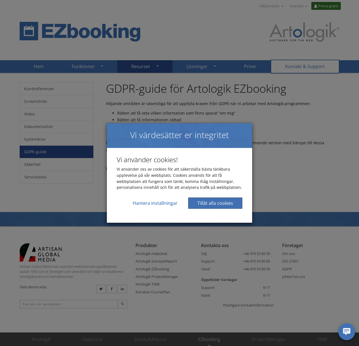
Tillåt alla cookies (215, 203)
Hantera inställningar (155, 203)
